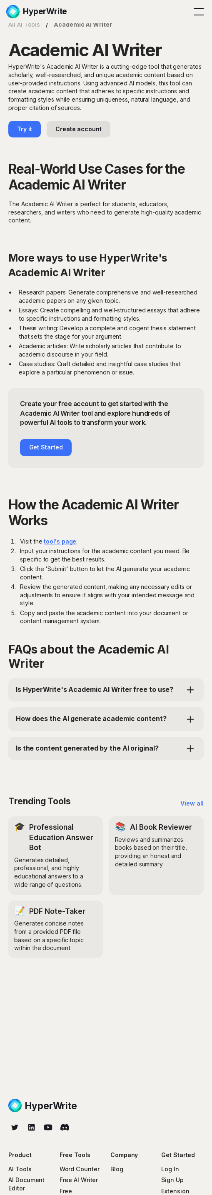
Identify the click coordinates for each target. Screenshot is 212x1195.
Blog (116, 1169)
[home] (36, 11)
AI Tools (19, 1169)
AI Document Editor (26, 1184)
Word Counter (80, 1169)
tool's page (60, 541)
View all (191, 803)
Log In (170, 1169)
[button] (197, 12)
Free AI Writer (79, 1179)
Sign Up (172, 1179)
